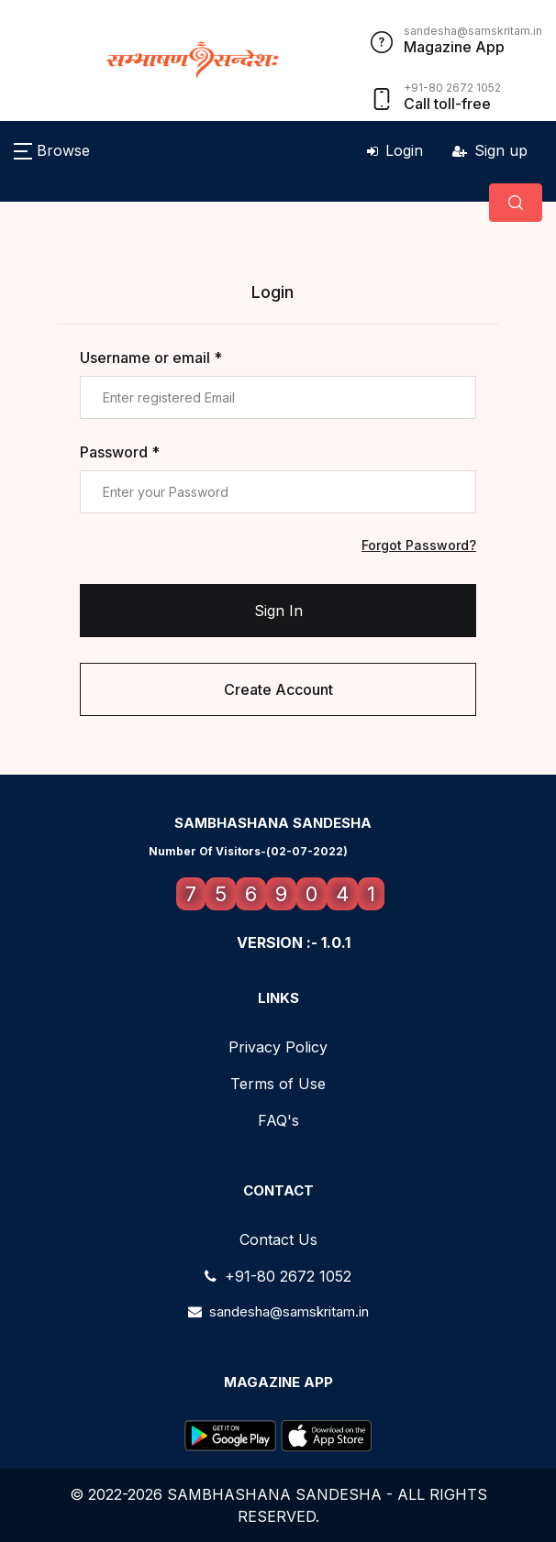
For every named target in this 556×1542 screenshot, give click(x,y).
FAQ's (278, 1120)
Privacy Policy (278, 1047)
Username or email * (151, 357)
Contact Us (278, 1239)
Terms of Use (278, 1083)
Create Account (278, 689)
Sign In (278, 610)
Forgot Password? (418, 545)
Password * (120, 452)
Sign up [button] (490, 150)
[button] (52, 150)
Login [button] (395, 150)
